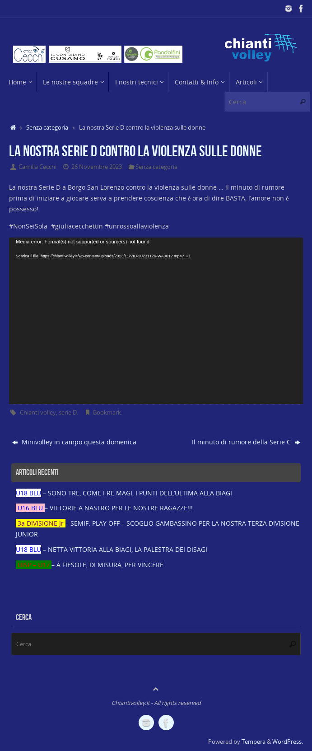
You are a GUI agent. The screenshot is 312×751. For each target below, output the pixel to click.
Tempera (253, 742)
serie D (68, 412)
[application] (156, 321)
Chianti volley (38, 412)
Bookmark (107, 412)
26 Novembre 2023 (96, 167)
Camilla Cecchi (37, 167)
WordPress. (287, 742)
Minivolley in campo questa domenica (74, 442)
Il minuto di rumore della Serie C (246, 442)
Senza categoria (47, 127)
